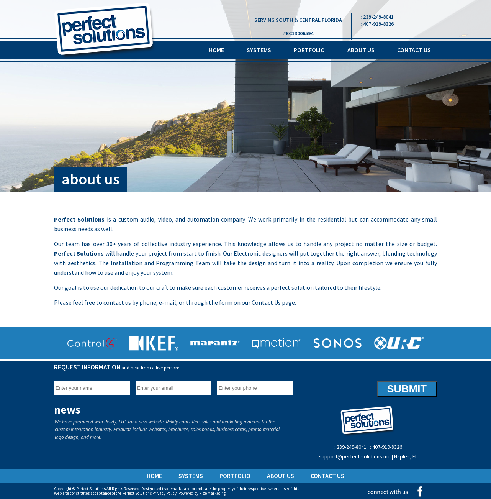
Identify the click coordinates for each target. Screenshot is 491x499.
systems (259, 50)
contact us (414, 50)
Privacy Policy (164, 493)
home (216, 50)
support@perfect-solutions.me (355, 456)
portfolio (309, 50)
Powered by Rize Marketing (202, 493)
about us (361, 50)
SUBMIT (407, 389)
